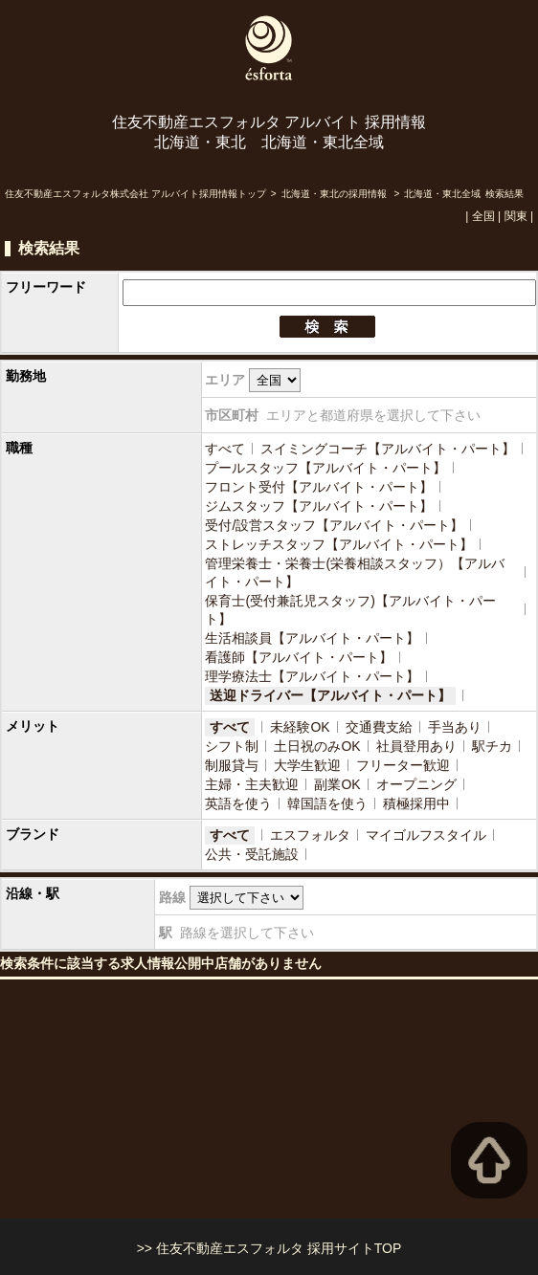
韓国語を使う (327, 803)
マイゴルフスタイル (426, 835)
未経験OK (299, 727)
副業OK (337, 784)
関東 (515, 216)
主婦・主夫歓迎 (252, 784)
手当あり (455, 727)
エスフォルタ (310, 835)
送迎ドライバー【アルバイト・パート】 (330, 695)
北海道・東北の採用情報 (335, 193)
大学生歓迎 (307, 765)
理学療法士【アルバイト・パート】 (312, 676)
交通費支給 (379, 727)
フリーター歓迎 (403, 765)
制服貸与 (231, 765)
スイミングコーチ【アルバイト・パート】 (387, 448)
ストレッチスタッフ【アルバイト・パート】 (339, 544)
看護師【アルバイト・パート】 (298, 657)
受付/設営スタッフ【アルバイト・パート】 (334, 525)
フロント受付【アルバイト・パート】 (319, 487)
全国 (483, 216)
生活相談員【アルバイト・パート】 (312, 638)
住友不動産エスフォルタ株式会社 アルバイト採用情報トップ (135, 193)
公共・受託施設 (252, 854)
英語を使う (238, 803)
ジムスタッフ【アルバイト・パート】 (319, 506)
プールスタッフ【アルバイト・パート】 (325, 467)
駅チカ (492, 746)
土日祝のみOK (317, 746)
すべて (225, 448)
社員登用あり (416, 746)
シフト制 (231, 746)
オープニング (416, 784)
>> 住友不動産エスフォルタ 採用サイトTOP (269, 1248)
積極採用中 (416, 803)
